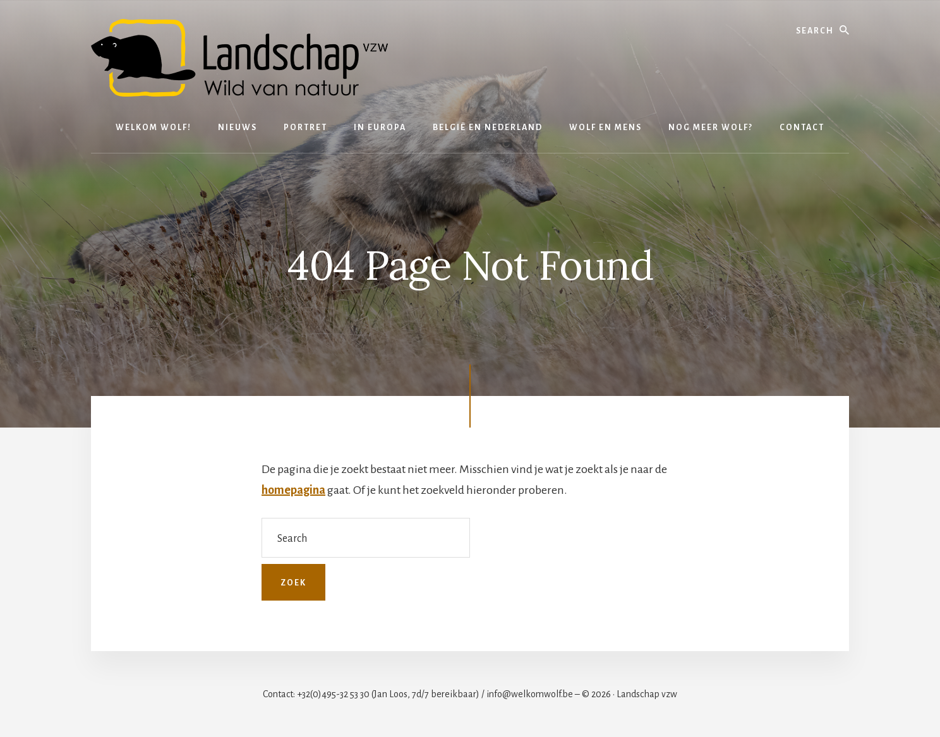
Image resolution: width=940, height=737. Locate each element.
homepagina (293, 490)
